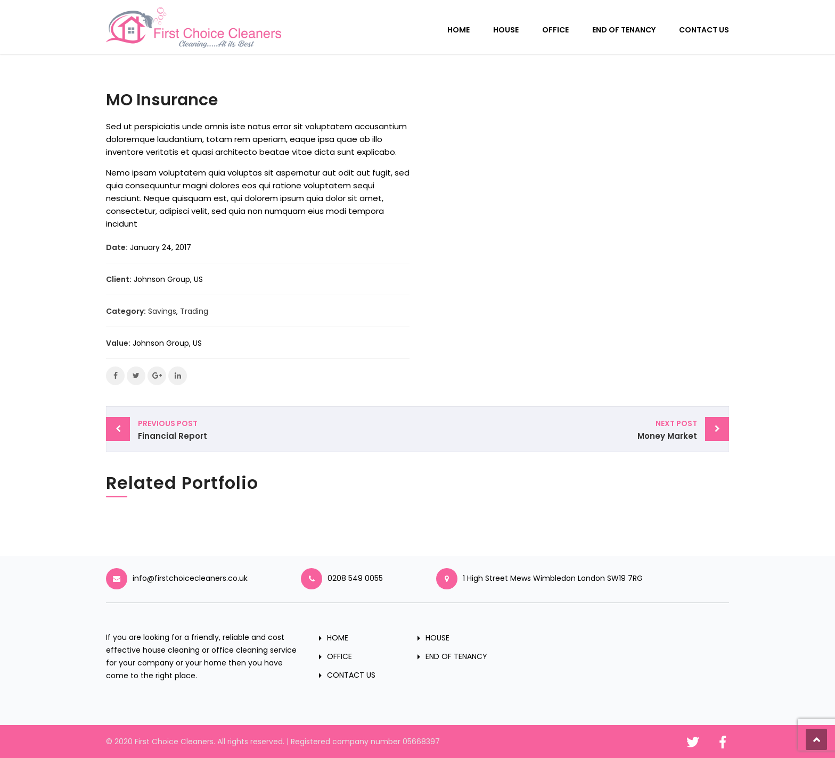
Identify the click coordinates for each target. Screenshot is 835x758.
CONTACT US (704, 29)
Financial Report (275, 429)
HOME (458, 29)
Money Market (560, 429)
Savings (162, 311)
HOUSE (506, 29)
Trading (194, 311)
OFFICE (555, 29)
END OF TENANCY (624, 29)
